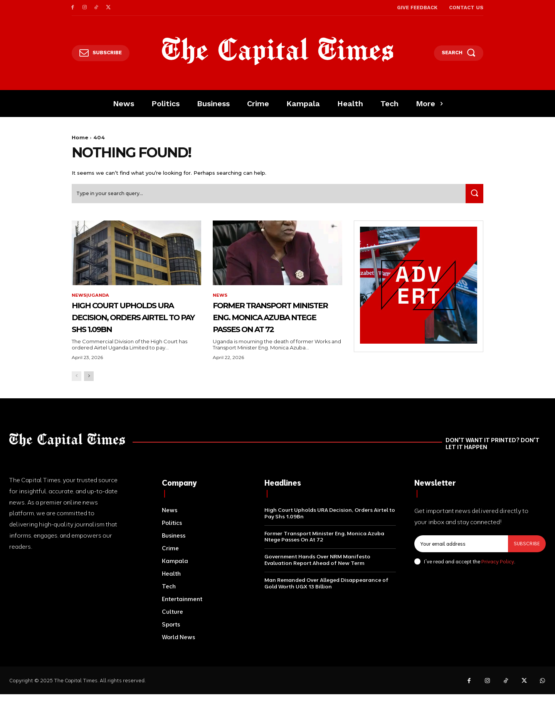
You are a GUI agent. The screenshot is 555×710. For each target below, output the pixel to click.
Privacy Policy (497, 577)
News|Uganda (91, 298)
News (220, 298)
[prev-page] (76, 391)
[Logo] (278, 51)
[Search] (472, 196)
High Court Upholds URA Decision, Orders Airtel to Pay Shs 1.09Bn (132, 326)
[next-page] (89, 391)
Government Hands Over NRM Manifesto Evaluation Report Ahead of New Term (317, 575)
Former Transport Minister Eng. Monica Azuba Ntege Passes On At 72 (272, 326)
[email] (460, 559)
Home (80, 137)
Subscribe (526, 559)
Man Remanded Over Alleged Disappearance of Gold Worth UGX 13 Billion (326, 598)
